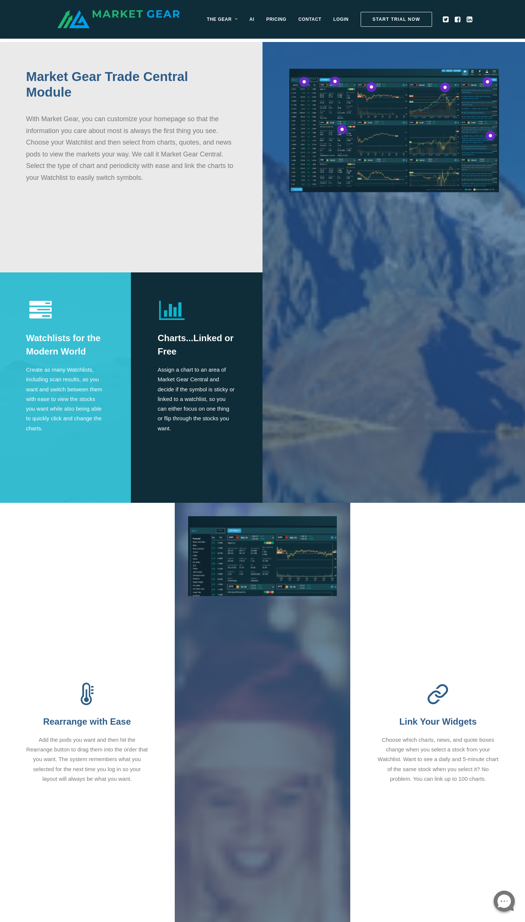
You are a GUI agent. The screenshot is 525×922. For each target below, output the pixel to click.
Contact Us (175, 796)
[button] (462, 21)
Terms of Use (177, 825)
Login (357, 21)
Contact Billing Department (302, 806)
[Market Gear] (126, 21)
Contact (326, 21)
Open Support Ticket (186, 806)
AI (267, 21)
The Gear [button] (238, 21)
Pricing (293, 21)
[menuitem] (238, 21)
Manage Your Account (296, 796)
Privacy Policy (178, 815)
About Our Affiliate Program (303, 815)
